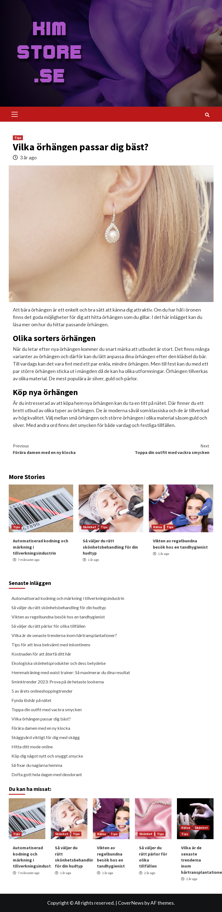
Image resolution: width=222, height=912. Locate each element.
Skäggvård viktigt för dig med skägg (45, 737)
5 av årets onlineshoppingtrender (42, 690)
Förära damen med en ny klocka (62, 448)
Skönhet (89, 527)
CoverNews (131, 903)
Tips (17, 138)
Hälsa (157, 527)
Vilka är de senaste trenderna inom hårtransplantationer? (64, 635)
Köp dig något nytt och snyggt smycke (47, 755)
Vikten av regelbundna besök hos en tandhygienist (58, 616)
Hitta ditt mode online (32, 746)
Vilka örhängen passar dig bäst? (41, 718)
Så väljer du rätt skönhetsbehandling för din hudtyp (110, 547)
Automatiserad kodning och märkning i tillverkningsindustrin (67, 598)
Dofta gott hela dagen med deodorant (46, 774)
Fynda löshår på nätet (31, 700)
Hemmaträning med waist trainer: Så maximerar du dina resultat (70, 672)
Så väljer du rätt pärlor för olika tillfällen (48, 626)
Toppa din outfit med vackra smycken (160, 448)
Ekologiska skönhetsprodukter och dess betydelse (58, 663)
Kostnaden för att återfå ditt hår (41, 653)
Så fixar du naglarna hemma (36, 765)
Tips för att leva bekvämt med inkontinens (50, 644)
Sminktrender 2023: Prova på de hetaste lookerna (57, 681)
